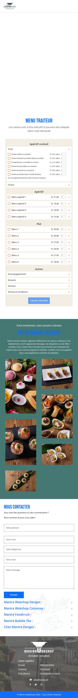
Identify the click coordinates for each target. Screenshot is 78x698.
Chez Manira (24, 673)
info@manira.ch (40, 679)
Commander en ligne (50, 673)
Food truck (45, 669)
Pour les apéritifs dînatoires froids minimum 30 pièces (27, 178)
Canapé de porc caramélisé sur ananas (24, 162)
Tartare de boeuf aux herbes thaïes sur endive (27, 158)
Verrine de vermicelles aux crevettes (24, 166)
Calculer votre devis (39, 300)
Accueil (21, 664)
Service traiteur (47, 664)
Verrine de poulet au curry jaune (22, 170)
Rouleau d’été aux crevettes (21, 154)
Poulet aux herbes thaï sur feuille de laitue (26, 174)
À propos (22, 669)
